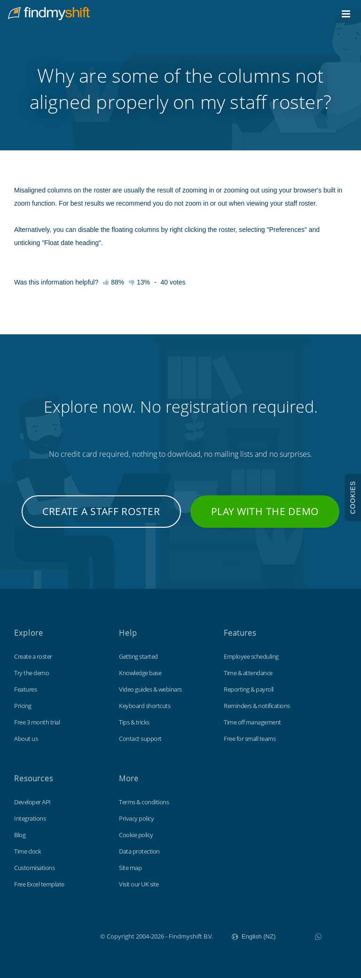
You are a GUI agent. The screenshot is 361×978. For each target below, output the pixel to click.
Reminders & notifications (257, 705)
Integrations (30, 818)
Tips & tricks (134, 722)
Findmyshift (53, 935)
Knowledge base (140, 673)
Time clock (27, 851)
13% (139, 282)
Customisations (34, 867)
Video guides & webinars (150, 689)
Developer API (32, 802)
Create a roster (33, 656)
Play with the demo (265, 511)
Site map (130, 867)
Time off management (252, 722)
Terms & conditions (144, 802)
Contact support (140, 738)
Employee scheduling (251, 656)
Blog (19, 835)
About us (26, 738)
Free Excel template (39, 884)
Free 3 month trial (37, 722)
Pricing (22, 705)
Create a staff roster (101, 511)
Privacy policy (136, 818)
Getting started (138, 656)
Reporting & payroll (249, 689)
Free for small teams (249, 738)
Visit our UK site (139, 884)
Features (25, 689)
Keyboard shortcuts (144, 705)
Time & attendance (248, 673)
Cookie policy (136, 835)
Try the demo (31, 673)
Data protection (139, 851)
